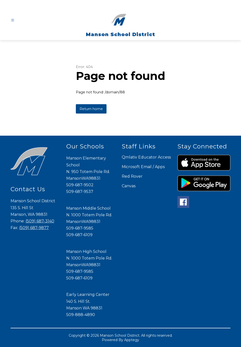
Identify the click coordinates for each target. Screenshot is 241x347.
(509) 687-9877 (34, 227)
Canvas (128, 186)
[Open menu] (12, 20)
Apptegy (131, 340)
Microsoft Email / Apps (143, 166)
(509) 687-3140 (40, 221)
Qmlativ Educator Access (146, 157)
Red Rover (132, 176)
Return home (91, 109)
